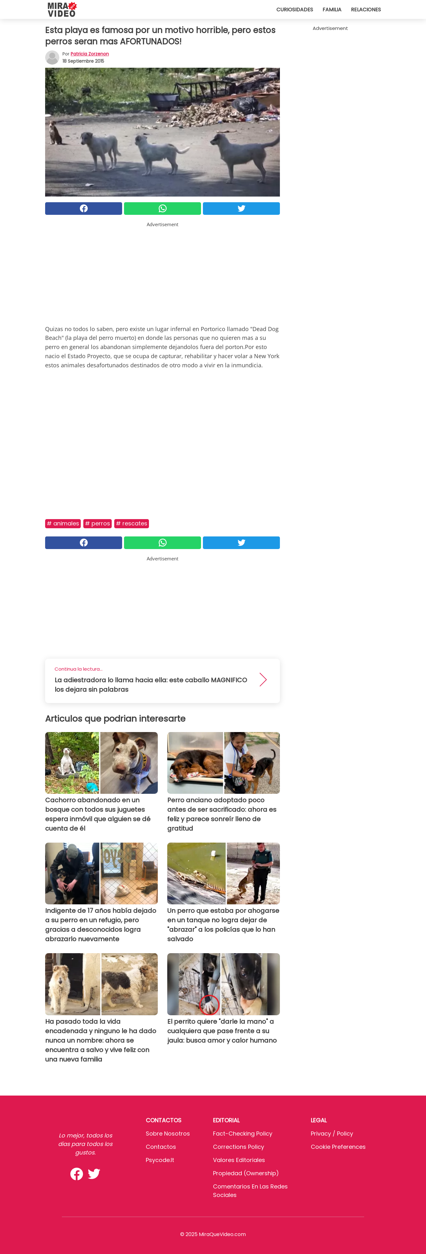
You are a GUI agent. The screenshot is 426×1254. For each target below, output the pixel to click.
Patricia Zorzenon (90, 54)
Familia (331, 9)
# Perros (97, 523)
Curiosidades (294, 9)
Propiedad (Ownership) (246, 1173)
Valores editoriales (239, 1160)
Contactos (161, 1147)
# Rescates (131, 523)
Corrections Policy (238, 1147)
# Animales (63, 523)
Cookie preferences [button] (338, 1147)
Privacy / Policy (332, 1133)
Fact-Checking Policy (242, 1133)
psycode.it (160, 1160)
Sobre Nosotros (168, 1133)
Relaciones (366, 9)
